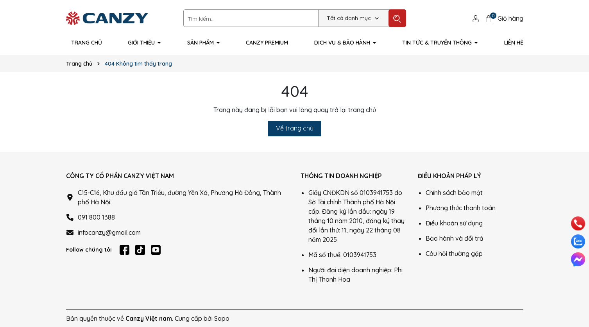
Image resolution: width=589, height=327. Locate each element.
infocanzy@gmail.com (109, 232)
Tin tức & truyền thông (437, 42)
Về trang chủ (294, 128)
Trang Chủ (86, 42)
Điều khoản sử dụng (454, 223)
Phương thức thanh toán (461, 208)
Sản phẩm (201, 42)
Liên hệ (513, 42)
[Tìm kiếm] (397, 18)
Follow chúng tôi (89, 249)
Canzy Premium (267, 42)
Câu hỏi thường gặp (454, 253)
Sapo (221, 318)
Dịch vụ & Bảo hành (343, 42)
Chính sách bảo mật (454, 193)
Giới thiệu (142, 42)
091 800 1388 (96, 217)
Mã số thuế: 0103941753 (342, 255)
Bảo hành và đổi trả (454, 238)
